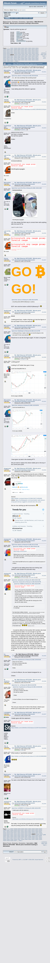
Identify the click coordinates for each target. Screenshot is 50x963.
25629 (19, 52)
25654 (37, 54)
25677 (12, 58)
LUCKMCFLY (23, 359)
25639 (19, 53)
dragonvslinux (8, 468)
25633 (33, 52)
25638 (15, 53)
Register (25, 18)
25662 (29, 56)
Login (20, 18)
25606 (8, 49)
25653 (34, 54)
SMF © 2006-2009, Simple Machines (34, 859)
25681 (26, 58)
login (19, 10)
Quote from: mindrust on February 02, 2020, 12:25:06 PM (25, 405)
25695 (4, 61)
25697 (12, 61)
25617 (12, 50)
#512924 (44, 156)
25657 (12, 56)
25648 (16, 54)
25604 (37, 48)
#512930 (44, 357)
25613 (33, 49)
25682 (29, 58)
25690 (22, 59)
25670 (22, 57)
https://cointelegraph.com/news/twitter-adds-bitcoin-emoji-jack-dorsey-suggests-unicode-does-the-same (28, 501)
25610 (22, 49)
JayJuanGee (23, 103)
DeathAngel (7, 310)
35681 (16, 61)
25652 (30, 54)
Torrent (6, 16)
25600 (22, 48)
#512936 (44, 681)
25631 (26, 52)
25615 (4, 50)
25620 (22, 50)
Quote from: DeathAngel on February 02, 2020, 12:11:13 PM (26, 330)
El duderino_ (23, 129)
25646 (8, 54)
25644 (36, 53)
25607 (12, 49)
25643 (33, 53)
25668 (15, 57)
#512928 (44, 312)
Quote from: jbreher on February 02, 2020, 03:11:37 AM (25, 544)
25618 (15, 50)
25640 (22, 53)
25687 (12, 59)
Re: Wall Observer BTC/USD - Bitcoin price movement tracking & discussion (27, 71)
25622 (29, 50)
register (23, 10)
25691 (26, 59)
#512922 (44, 102)
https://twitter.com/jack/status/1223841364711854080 (26, 498)
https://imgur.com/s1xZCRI (20, 551)
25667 (12, 57)
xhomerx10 (7, 539)
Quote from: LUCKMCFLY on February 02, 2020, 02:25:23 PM (26, 808)
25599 (19, 48)
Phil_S (6, 746)
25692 (29, 59)
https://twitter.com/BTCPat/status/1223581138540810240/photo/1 (30, 109)
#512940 (44, 803)
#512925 (44, 184)
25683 (33, 58)
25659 (19, 56)
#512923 (44, 127)
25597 (12, 48)
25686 (8, 59)
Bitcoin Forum (7, 21)
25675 (4, 58)
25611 (26, 49)
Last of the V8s (32, 577)
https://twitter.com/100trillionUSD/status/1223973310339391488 (29, 727)
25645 (4, 54)
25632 (29, 52)
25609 (19, 49)
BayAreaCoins (8, 774)
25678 (15, 58)
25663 (33, 56)
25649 (19, 54)
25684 (36, 58)
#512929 (44, 327)
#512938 (44, 748)
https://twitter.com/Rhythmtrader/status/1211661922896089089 (29, 756)
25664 (36, 56)
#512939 (44, 776)
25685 (4, 59)
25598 (15, 48)
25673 (33, 57)
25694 (36, 59)
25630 (22, 52)
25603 (33, 48)
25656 (8, 56)
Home (7, 18)
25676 (8, 58)
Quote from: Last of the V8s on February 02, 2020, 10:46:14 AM (27, 188)
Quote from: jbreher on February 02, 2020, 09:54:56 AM (25, 75)
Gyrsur (6, 258)
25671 (26, 57)
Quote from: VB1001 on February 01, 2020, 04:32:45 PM (27, 583)
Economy (15, 21)
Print (44, 58)
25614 (36, 49)
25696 (8, 61)
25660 (22, 56)
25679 (19, 58)
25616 (8, 50)
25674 (36, 57)
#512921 (44, 71)
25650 (23, 54)
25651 (26, 54)
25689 (19, 59)
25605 (4, 49)
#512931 (44, 401)
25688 (15, 59)
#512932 (44, 470)
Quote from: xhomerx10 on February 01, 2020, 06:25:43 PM (27, 581)
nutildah (22, 235)
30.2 (9, 14)
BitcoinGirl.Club (9, 70)
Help (12, 18)
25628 (15, 52)
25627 (12, 52)
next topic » (44, 55)
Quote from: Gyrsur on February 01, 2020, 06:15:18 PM (25, 299)
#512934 (44, 575)
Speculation (29, 21)
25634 (36, 52)
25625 (4, 52)
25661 (26, 56)
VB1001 (6, 100)
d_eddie (22, 750)
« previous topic (43, 53)
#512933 (44, 540)
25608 (15, 49)
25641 (26, 53)
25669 (19, 57)
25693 (33, 59)
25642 (29, 53)
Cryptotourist (8, 125)
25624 (36, 50)
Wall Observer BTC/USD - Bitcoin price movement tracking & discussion (23, 22)
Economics (22, 21)
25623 (33, 50)
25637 (12, 53)
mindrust (7, 355)
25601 (26, 48)
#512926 (44, 233)
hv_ (5, 654)
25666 (8, 57)
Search (16, 18)
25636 (8, 53)
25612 (29, 49)
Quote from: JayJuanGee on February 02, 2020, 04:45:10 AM (26, 580)
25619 (19, 50)
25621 (26, 50)
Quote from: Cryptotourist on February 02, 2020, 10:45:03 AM (26, 659)
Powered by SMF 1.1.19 (18, 859)
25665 (4, 57)
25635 (4, 53)
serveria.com (8, 801)
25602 (29, 48)
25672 (29, 57)
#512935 (44, 655)
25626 (8, 52)
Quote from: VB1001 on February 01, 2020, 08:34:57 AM (26, 546)
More (30, 18)
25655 (4, 56)
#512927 (44, 260)
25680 (22, 58)
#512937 (44, 714)
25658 (15, 56)
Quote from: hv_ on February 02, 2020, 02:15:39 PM (24, 685)
